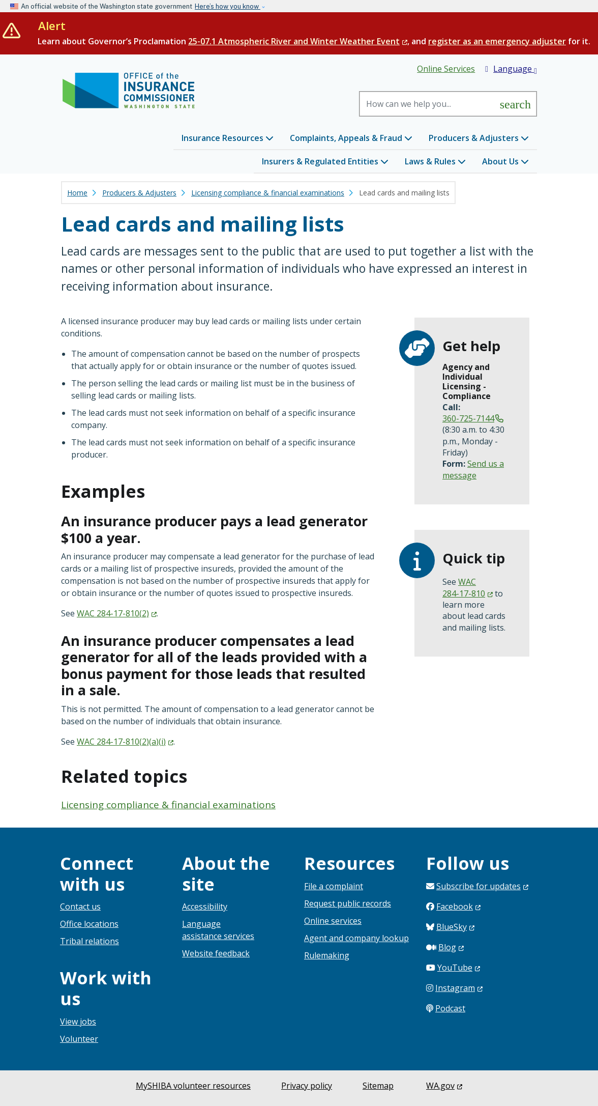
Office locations (89, 923)
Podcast (450, 1008)
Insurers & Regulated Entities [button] (325, 161)
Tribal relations (89, 941)
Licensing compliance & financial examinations (267, 192)
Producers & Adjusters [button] (479, 138)
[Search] (427, 104)
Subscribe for (482, 886)
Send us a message (473, 469)
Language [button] (511, 69)
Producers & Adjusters (139, 192)
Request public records (347, 903)
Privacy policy (306, 1085)
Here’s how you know (227, 6)
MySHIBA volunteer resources (193, 1085)
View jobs (78, 1021)
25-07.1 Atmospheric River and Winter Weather (297, 41)
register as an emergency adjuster (497, 41)
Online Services (446, 68)
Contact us (80, 906)
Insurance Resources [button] (228, 138)
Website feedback (216, 953)
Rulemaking (326, 955)
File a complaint (333, 886)
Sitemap (378, 1085)
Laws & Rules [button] (435, 161)
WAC (117, 613)
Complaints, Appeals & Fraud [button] (351, 138)
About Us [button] (505, 161)
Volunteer (79, 1038)
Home (77, 192)
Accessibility (204, 906)
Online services (333, 920)
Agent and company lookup (356, 938)
